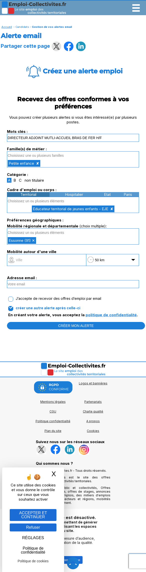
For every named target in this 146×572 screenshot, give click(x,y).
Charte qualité (93, 411)
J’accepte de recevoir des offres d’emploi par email (58, 299)
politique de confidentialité (111, 314)
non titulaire (34, 180)
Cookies (93, 431)
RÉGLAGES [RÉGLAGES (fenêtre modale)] (33, 538)
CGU (52, 411)
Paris (128, 194)
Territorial (28, 194)
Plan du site (53, 431)
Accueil (6, 27)
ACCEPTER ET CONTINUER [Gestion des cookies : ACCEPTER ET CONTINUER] (33, 515)
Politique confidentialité (53, 421)
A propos (93, 421)
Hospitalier (74, 194)
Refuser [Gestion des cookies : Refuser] (33, 527)
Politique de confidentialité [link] (33, 550)
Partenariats (93, 402)
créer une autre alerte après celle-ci (48, 308)
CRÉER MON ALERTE (76, 326)
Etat (107, 194)
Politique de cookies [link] (33, 561)
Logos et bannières (93, 383)
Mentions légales (53, 402)
